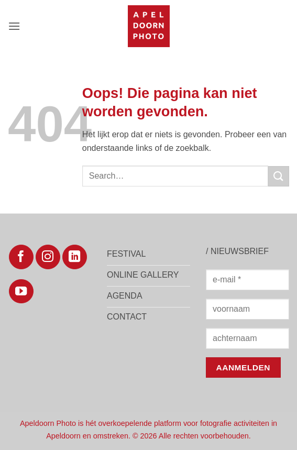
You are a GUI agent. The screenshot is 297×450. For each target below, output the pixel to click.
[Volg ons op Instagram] (48, 257)
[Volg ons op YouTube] (21, 291)
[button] (14, 26)
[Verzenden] (278, 176)
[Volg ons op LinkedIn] (74, 257)
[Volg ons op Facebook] (21, 257)
